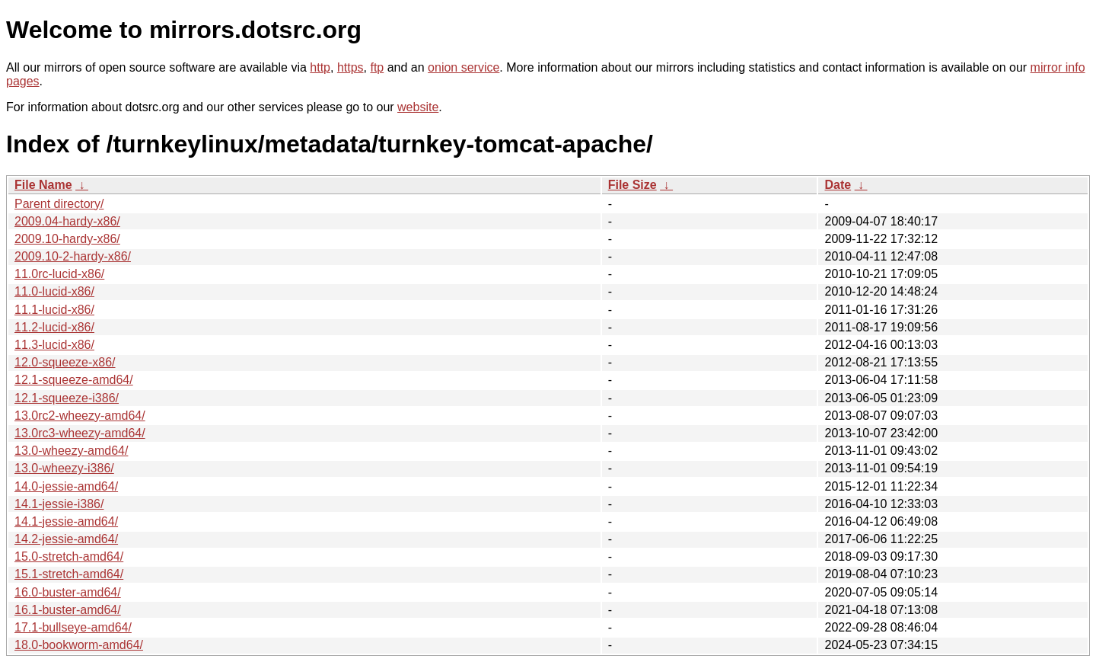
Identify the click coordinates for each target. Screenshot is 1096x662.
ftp (377, 67)
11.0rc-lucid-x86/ (59, 273)
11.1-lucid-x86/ (54, 309)
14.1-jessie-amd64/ (66, 521)
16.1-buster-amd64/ (67, 609)
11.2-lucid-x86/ (54, 327)
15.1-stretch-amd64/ (68, 574)
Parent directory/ (59, 203)
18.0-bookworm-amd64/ (78, 644)
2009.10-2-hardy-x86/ (72, 256)
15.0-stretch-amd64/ (68, 556)
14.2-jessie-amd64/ (66, 538)
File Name (43, 184)
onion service (463, 67)
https (350, 67)
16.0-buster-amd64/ (67, 592)
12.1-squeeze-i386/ (66, 398)
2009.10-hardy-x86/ (67, 238)
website (417, 107)
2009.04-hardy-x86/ (67, 221)
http (320, 67)
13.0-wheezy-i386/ (64, 468)
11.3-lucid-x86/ (54, 344)
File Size (632, 184)
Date (837, 184)
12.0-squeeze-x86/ (65, 362)
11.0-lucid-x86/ (54, 291)
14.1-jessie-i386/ (59, 503)
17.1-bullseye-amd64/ (73, 627)
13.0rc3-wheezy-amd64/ (79, 433)
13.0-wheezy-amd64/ (71, 450)
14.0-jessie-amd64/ (66, 486)
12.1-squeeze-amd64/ (73, 379)
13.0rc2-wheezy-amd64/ (79, 415)
